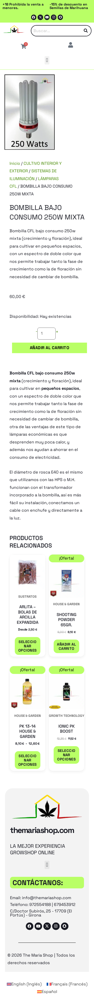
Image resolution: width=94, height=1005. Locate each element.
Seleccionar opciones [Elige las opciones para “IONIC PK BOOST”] (66, 754)
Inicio (15, 163)
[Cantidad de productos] (46, 334)
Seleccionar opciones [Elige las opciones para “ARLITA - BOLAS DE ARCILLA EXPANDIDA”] (27, 646)
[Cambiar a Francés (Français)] (67, 984)
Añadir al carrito (49, 347)
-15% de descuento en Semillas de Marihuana (69, 6)
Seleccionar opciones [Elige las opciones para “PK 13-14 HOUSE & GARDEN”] (27, 760)
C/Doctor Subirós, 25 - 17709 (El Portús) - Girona (41, 913)
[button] (47, 60)
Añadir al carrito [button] (66, 646)
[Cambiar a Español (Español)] (47, 991)
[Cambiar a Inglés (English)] (24, 984)
